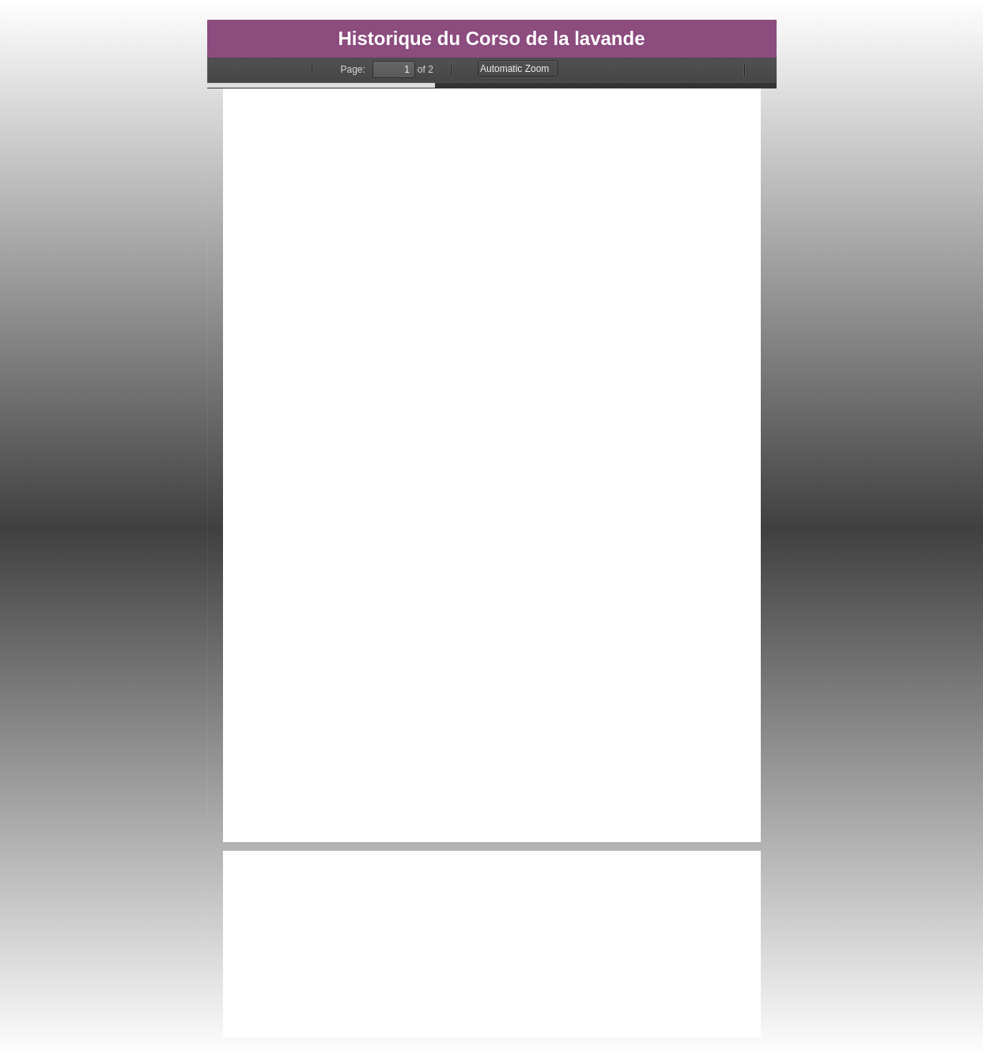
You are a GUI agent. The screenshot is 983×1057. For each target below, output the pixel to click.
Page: (353, 69)
